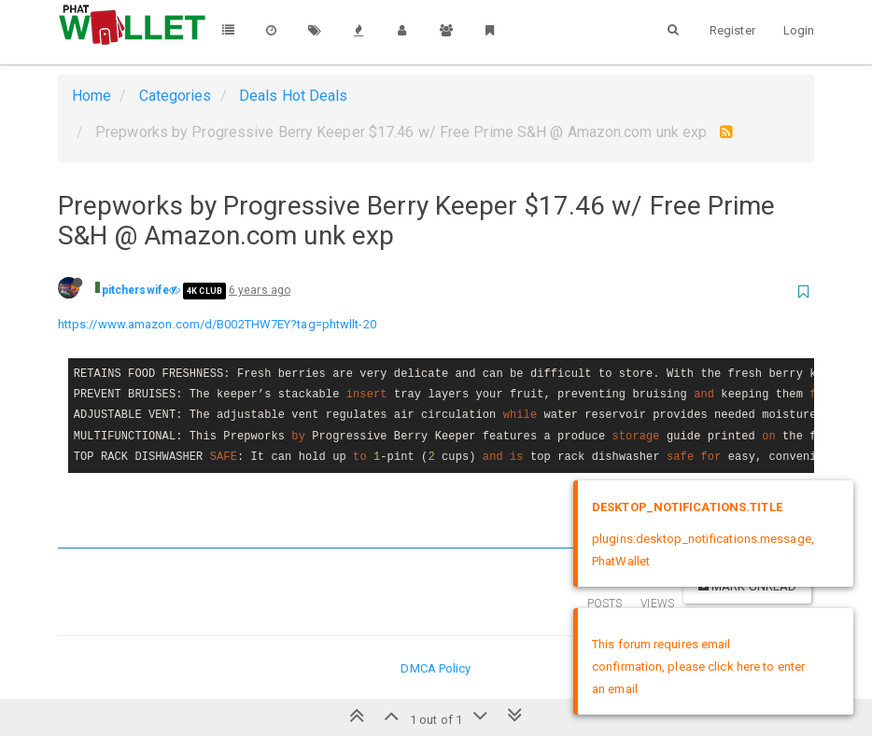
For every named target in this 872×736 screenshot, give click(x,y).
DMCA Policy (436, 668)
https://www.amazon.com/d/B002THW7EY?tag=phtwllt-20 (217, 324)
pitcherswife (135, 290)
